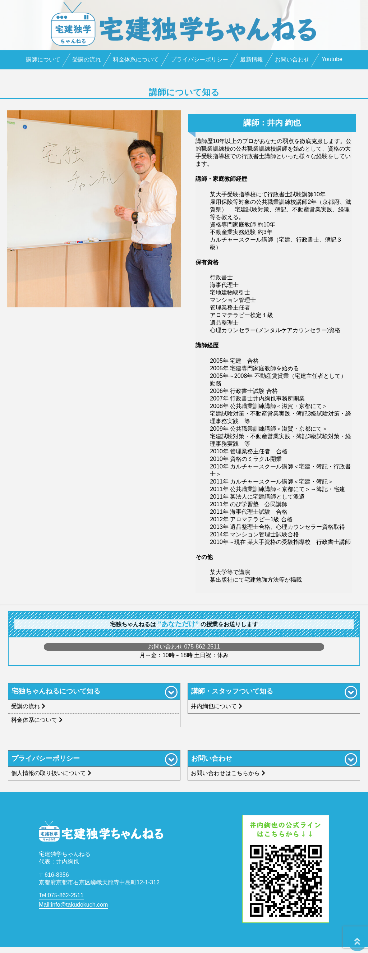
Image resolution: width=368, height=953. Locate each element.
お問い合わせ (292, 59)
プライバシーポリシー (199, 59)
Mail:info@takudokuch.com (73, 905)
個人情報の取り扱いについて (52, 773)
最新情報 (251, 59)
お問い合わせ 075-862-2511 (184, 646)
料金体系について (136, 59)
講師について (43, 59)
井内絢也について (217, 706)
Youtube (332, 59)
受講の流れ (86, 59)
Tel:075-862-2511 (61, 895)
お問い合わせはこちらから (229, 773)
